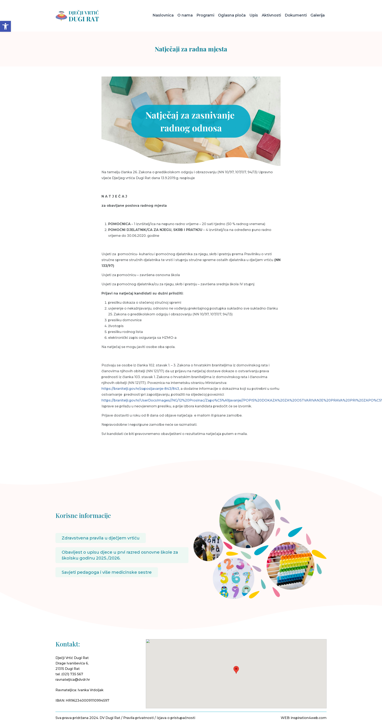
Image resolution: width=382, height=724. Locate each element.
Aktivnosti (271, 15)
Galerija (317, 15)
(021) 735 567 (72, 674)
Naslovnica (163, 15)
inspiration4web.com (309, 718)
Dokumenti (296, 15)
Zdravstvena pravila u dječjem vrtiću (101, 537)
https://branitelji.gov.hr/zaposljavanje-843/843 (140, 389)
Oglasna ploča (232, 15)
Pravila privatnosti (138, 718)
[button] (5, 26)
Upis (253, 15)
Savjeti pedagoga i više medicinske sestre (107, 572)
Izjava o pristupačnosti (176, 718)
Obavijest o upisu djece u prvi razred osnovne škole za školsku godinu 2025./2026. (120, 555)
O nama (185, 15)
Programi (205, 15)
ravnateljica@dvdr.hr (72, 680)
